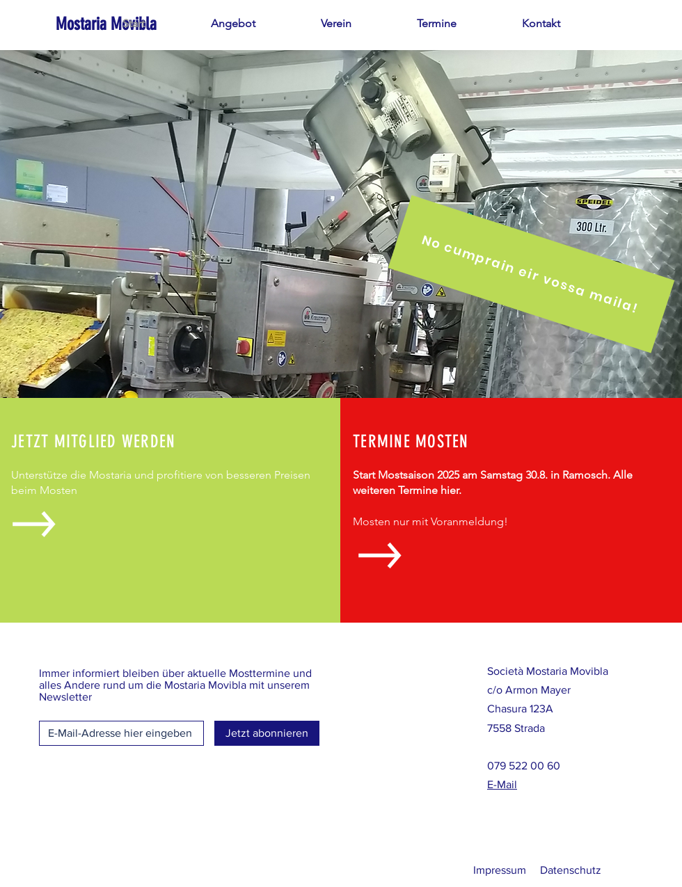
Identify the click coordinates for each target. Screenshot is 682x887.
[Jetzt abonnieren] (266, 733)
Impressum (499, 870)
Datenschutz (570, 870)
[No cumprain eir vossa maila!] (531, 274)
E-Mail (502, 784)
